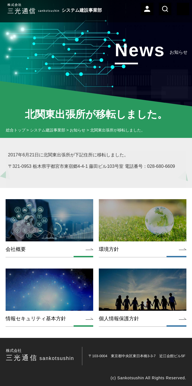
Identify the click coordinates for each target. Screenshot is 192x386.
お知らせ (77, 130)
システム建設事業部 (47, 130)
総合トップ (15, 130)
